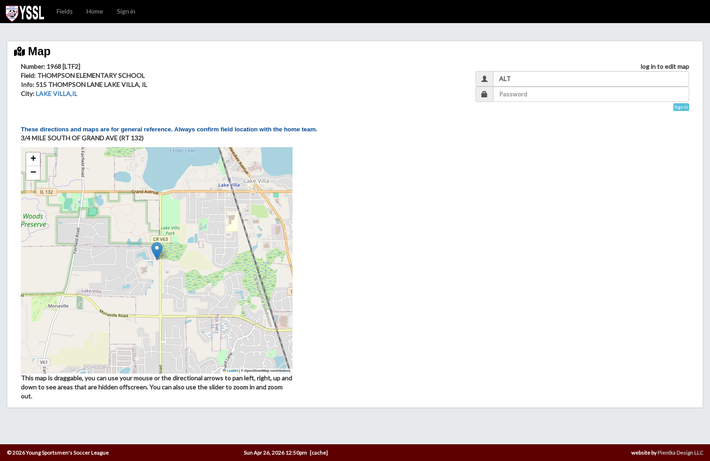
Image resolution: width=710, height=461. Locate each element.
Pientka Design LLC (680, 452)
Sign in (126, 11)
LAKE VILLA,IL (56, 93)
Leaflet (230, 371)
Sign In (681, 107)
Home (94, 11)
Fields (65, 11)
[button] (157, 251)
